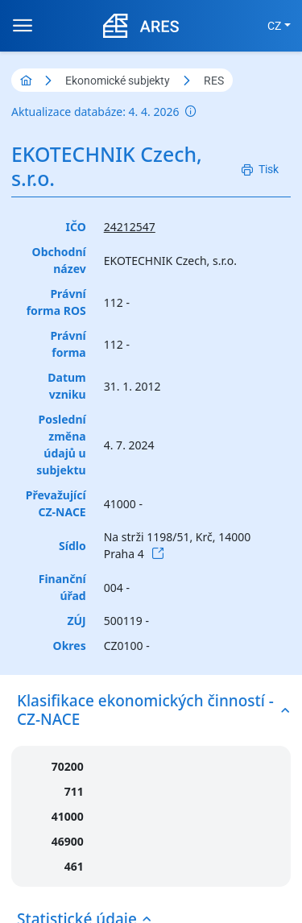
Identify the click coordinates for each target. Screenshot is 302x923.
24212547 (129, 226)
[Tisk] (260, 169)
